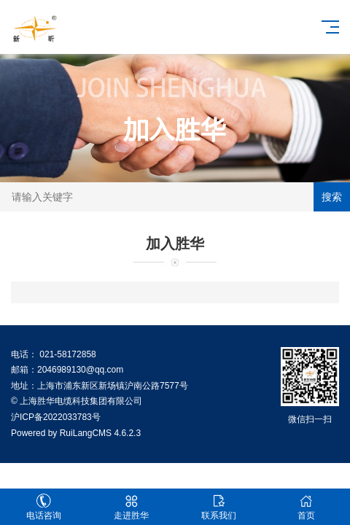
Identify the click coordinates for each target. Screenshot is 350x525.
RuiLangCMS (86, 433)
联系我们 (218, 507)
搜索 (332, 197)
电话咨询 (44, 507)
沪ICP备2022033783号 (56, 417)
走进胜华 (131, 507)
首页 (306, 507)
